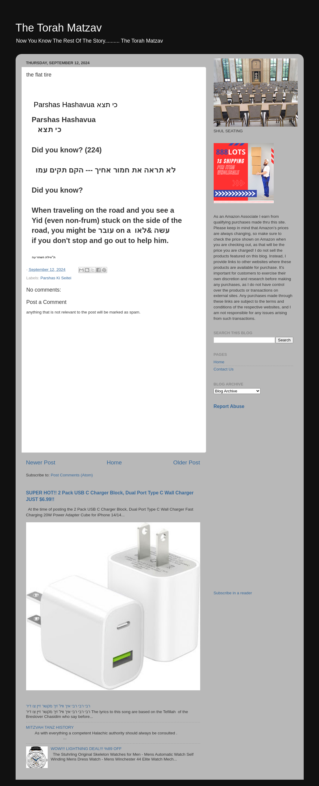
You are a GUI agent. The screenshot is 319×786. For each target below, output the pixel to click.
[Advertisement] (259, 456)
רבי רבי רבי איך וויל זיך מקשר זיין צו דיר (58, 706)
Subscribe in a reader (233, 593)
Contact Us (224, 369)
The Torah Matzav (59, 28)
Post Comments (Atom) (72, 475)
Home (114, 462)
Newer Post (41, 462)
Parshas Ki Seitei (56, 278)
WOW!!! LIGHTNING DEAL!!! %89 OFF (86, 748)
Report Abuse (229, 406)
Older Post (186, 462)
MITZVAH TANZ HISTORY (50, 727)
